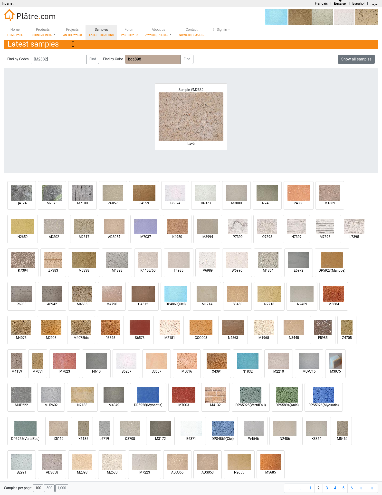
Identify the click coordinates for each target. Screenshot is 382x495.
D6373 (206, 203)
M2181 (169, 338)
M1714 (207, 304)
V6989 (208, 270)
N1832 (248, 371)
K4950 (177, 237)
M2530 (112, 472)
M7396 (325, 237)
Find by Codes (18, 59)
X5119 (59, 439)
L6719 (104, 439)
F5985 (322, 338)
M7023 (64, 371)
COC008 (201, 338)
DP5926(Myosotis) (148, 405)
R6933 (21, 304)
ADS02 (54, 237)
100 (38, 488)
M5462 (342, 439)
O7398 (267, 237)
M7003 (183, 405)
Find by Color (113, 59)
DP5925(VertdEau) (25, 439)
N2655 (239, 472)
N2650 (23, 237)
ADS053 (207, 472)
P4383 (299, 203)
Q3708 (130, 439)
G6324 (175, 203)
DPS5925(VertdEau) (251, 405)
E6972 (298, 270)
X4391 (217, 371)
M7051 (37, 371)
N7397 (296, 237)
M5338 (84, 270)
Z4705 (347, 338)
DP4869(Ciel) (176, 304)
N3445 (294, 338)
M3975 (335, 371)
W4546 (253, 439)
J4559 (144, 203)
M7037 (145, 237)
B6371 (191, 439)
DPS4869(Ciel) (223, 439)
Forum (129, 32)
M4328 (117, 270)
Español (358, 3)
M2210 (278, 371)
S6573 (140, 338)
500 (49, 488)
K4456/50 (148, 270)
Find (92, 59)
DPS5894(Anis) (287, 405)
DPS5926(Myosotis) (323, 405)
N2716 (269, 304)
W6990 (237, 270)
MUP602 (51, 405)
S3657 (157, 371)
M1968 (263, 338)
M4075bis (81, 338)
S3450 (237, 304)
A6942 (52, 304)
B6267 (126, 371)
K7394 (23, 270)
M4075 (21, 338)
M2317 (84, 237)
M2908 (51, 338)
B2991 (21, 472)
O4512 (143, 304)
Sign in (219, 29)
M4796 (111, 304)
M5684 (333, 304)
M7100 (82, 203)
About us (157, 32)
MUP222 (21, 405)
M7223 (144, 472)
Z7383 (53, 270)
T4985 (178, 270)
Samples (101, 32)
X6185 (83, 439)
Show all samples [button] (356, 59)
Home (15, 32)
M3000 (236, 203)
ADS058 (52, 472)
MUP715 (309, 371)
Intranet (7, 3)
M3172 (160, 439)
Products (41, 32)
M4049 (114, 405)
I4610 (96, 371)
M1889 (330, 203)
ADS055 (177, 472)
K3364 (316, 439)
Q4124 (22, 203)
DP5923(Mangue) (332, 270)
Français (321, 3)
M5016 (186, 371)
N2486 (285, 439)
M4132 (215, 405)
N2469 (302, 304)
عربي (374, 3)
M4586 (82, 304)
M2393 (82, 472)
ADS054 (114, 237)
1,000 (61, 488)
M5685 (270, 472)
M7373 (52, 203)
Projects (72, 32)
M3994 (207, 237)
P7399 (237, 237)
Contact (191, 32)
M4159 (16, 371)
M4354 (268, 270)
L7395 (354, 237)
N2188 (82, 405)
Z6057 (113, 203)
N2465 (267, 203)
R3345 (110, 338)
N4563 (233, 338)
